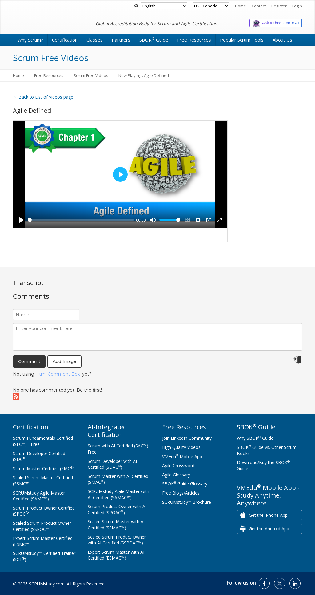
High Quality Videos (181, 447)
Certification (65, 40)
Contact (259, 6)
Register (279, 6)
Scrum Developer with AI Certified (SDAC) (112, 464)
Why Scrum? (30, 40)
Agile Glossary (176, 475)
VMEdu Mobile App (182, 456)
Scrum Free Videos (91, 75)
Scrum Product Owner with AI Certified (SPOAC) (117, 509)
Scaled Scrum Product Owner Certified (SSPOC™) (42, 526)
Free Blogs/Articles (181, 493)
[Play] (21, 220)
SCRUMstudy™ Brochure (186, 502)
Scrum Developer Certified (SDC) (39, 456)
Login (297, 6)
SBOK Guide (153, 39)
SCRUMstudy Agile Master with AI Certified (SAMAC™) (118, 494)
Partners (121, 40)
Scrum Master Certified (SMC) (43, 468)
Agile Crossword (178, 465)
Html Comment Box (57, 374)
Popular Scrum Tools (242, 40)
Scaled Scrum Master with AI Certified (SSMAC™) (116, 525)
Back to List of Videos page (43, 97)
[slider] (81, 220)
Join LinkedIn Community (187, 438)
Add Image (64, 361)
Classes (94, 40)
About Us (282, 40)
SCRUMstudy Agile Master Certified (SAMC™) (39, 496)
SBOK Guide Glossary (184, 484)
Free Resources (194, 40)
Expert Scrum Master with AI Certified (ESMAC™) (116, 555)
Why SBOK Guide (255, 438)
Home (240, 6)
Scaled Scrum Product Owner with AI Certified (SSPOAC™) (117, 540)
